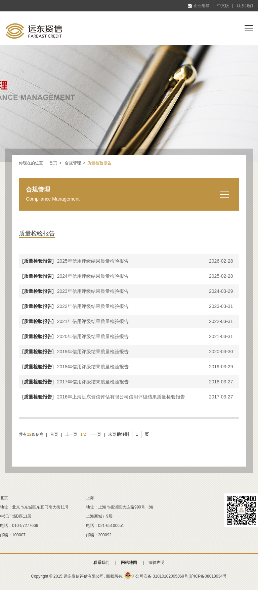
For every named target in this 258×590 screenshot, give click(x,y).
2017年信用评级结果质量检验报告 (73, 381)
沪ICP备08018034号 (208, 576)
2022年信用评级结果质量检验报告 (73, 306)
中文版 (223, 5)
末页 (112, 434)
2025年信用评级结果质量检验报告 (73, 261)
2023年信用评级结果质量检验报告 (73, 291)
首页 (53, 163)
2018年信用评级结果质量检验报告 (73, 366)
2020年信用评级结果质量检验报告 (73, 336)
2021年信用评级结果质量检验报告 (73, 321)
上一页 (71, 434)
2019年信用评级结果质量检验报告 (73, 351)
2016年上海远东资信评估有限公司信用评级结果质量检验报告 (102, 396)
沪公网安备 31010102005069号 (156, 575)
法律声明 (156, 562)
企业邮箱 (199, 5)
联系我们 (245, 5)
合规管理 (73, 163)
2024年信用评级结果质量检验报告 (73, 276)
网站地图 (129, 562)
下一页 (95, 434)
